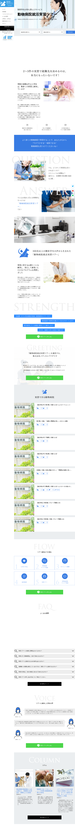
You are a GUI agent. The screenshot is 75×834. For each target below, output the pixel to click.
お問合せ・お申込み (6, 18)
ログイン (4, 23)
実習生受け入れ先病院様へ (9, 28)
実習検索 (4, 11)
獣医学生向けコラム (6, 21)
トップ (3, 9)
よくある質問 (5, 16)
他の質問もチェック (44, 685)
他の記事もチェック (44, 819)
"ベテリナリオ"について (7, 14)
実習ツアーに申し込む (46, 337)
